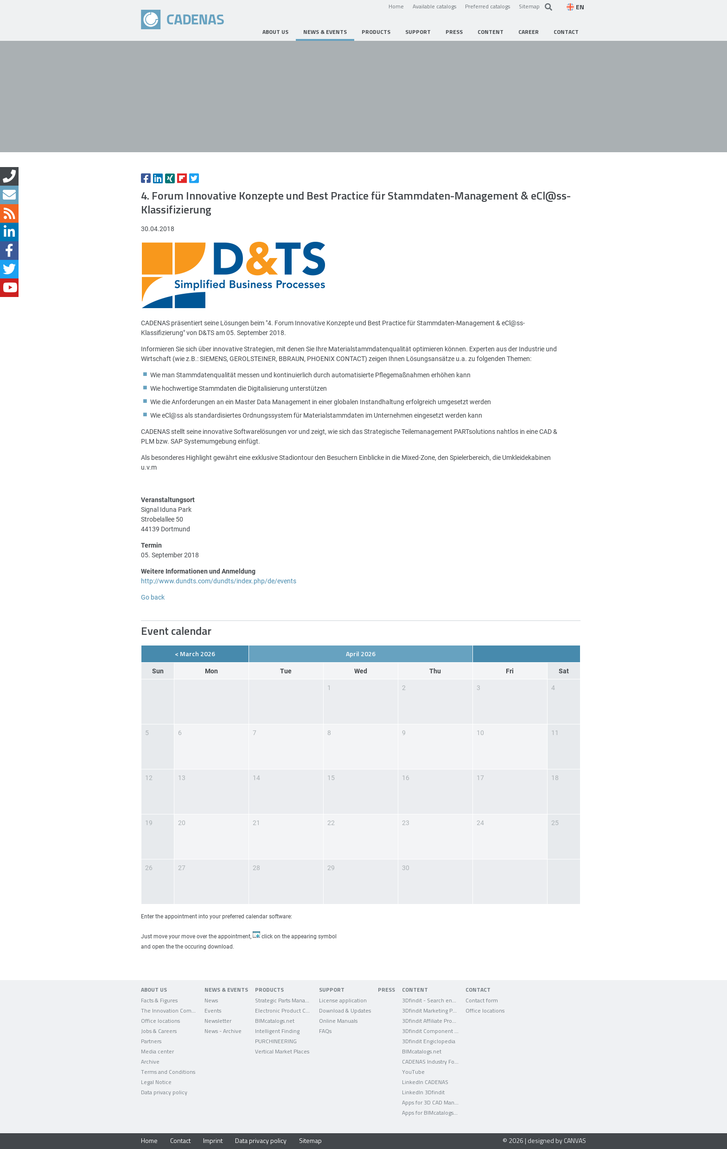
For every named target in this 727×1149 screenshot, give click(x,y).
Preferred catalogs (487, 6)
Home (396, 6)
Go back (153, 597)
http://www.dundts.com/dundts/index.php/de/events (218, 580)
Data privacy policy (261, 1140)
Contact (180, 1140)
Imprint (213, 1140)
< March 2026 (195, 653)
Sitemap (529, 6)
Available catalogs (434, 6)
